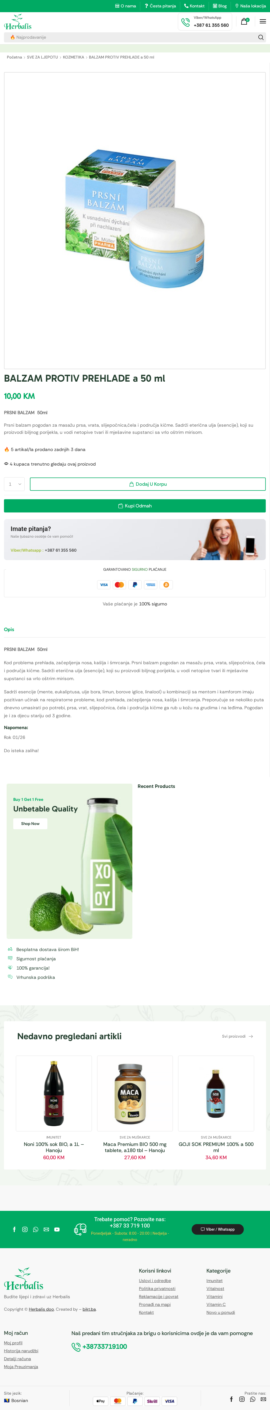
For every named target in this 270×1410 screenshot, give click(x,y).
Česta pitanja (163, 6)
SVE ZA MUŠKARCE (135, 1137)
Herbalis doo (41, 1309)
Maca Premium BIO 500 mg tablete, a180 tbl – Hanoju (134, 1147)
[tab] (13, 631)
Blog (222, 6)
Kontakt (197, 6)
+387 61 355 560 (61, 550)
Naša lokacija (253, 6)
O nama (128, 6)
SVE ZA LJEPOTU (42, 57)
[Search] (261, 37)
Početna (14, 57)
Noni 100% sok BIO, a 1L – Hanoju (54, 1147)
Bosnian (19, 1400)
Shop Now (30, 823)
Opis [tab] (9, 629)
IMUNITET (53, 1137)
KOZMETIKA (73, 57)
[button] (246, 21)
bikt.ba (89, 1309)
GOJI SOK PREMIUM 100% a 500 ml (216, 1147)
